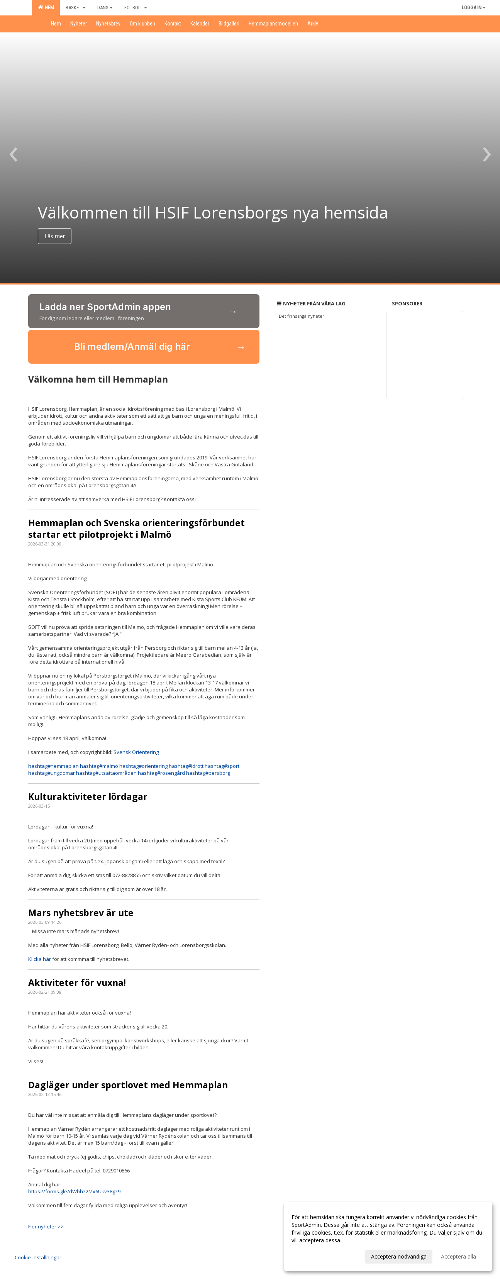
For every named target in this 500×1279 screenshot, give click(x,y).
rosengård (161, 772)
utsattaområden (106, 772)
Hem (46, 7)
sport (222, 765)
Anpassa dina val (312, 1255)
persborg (208, 772)
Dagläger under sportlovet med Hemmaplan (128, 1085)
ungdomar (51, 772)
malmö (99, 765)
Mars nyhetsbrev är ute (81, 912)
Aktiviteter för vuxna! (77, 982)
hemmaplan (53, 765)
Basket (76, 7)
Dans (105, 7)
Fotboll (135, 7)
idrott (186, 765)
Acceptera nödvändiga (399, 1256)
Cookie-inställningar (38, 1257)
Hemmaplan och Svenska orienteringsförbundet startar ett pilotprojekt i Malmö (136, 528)
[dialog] (388, 1236)
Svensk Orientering (136, 752)
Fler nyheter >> (46, 1226)
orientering (143, 765)
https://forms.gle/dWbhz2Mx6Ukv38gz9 (74, 1191)
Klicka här (40, 958)
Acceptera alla (458, 1256)
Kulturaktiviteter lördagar (87, 796)
